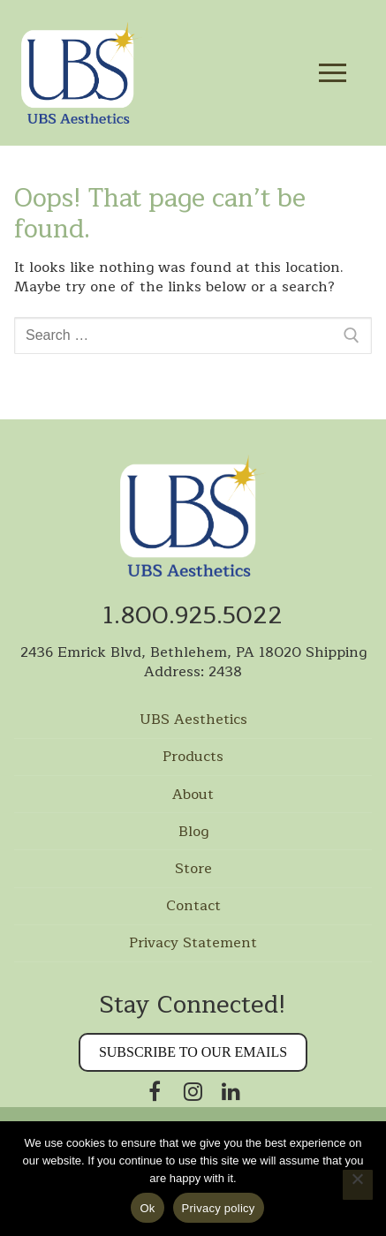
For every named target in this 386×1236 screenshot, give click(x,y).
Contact (193, 906)
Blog (193, 832)
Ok (147, 1208)
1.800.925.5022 (193, 616)
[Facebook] (155, 1091)
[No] (358, 1185)
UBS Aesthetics (193, 720)
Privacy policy (218, 1208)
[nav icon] (332, 73)
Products (193, 757)
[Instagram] (193, 1091)
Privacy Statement (193, 943)
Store (193, 869)
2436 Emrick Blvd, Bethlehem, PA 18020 (160, 652)
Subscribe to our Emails (193, 1051)
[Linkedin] (231, 1091)
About (193, 795)
